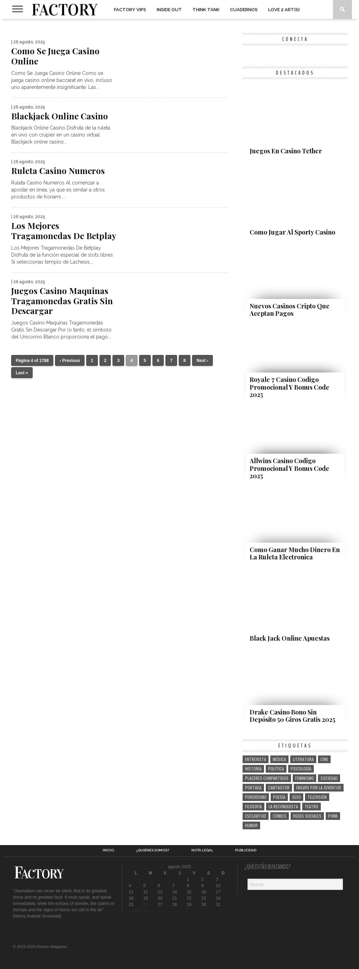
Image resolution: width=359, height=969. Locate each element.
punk (333, 816)
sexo (296, 797)
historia (253, 769)
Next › (202, 360)
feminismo (304, 778)
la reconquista (283, 806)
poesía (279, 797)
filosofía (253, 806)
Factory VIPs (130, 9)
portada (253, 787)
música (279, 759)
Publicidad (245, 850)
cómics (279, 816)
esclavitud (255, 816)
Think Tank (205, 9)
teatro (311, 806)
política (276, 769)
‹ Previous (70, 360)
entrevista (255, 759)
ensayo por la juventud (318, 787)
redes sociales (307, 816)
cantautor (279, 787)
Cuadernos (244, 9)
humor (251, 825)
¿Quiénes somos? (152, 850)
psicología (301, 769)
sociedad (329, 778)
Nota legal (202, 850)
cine (324, 759)
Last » (22, 372)
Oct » (148, 910)
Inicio (108, 850)
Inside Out (169, 9)
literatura (303, 759)
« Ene (134, 910)
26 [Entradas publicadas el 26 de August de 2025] (145, 904)
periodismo (255, 797)
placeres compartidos (267, 778)
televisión (317, 797)
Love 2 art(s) (284, 9)
